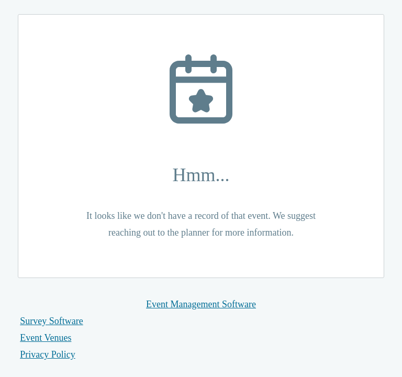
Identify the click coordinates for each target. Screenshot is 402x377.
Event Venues (45, 337)
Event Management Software (201, 304)
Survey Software (51, 321)
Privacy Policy (47, 354)
